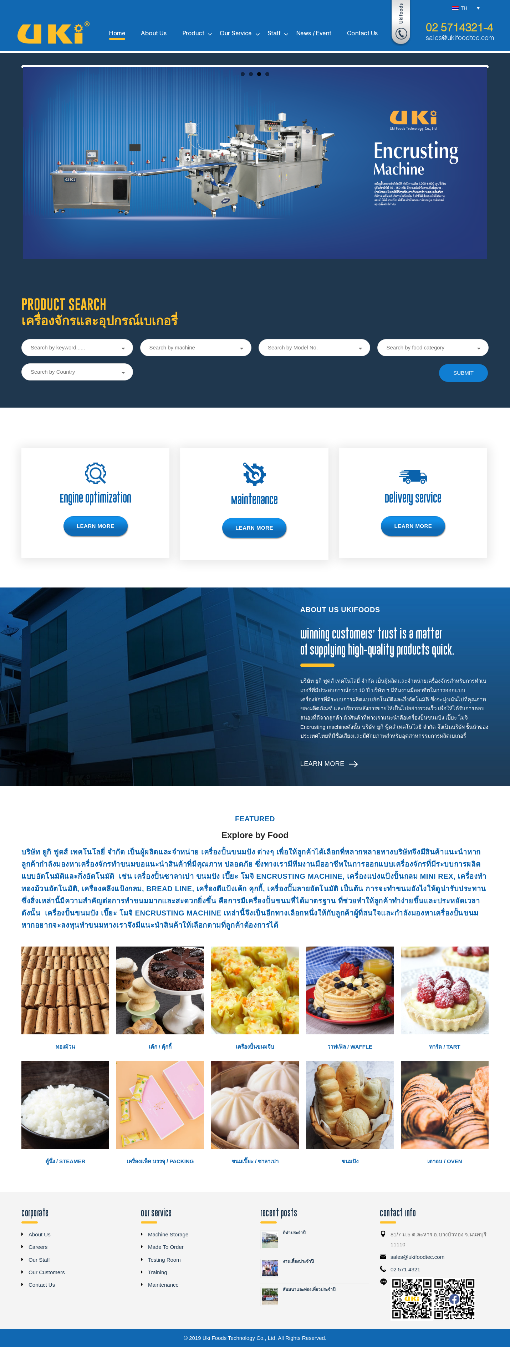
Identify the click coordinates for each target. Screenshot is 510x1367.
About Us (40, 1257)
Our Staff (39, 1282)
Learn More (322, 786)
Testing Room (164, 1282)
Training (157, 1295)
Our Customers (47, 1295)
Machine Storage (168, 1257)
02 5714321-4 (459, 29)
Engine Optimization (95, 521)
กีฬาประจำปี (294, 1255)
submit (463, 396)
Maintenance (163, 1308)
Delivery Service (413, 521)
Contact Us (42, 1308)
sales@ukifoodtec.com (460, 38)
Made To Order (166, 1270)
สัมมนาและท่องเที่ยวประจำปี (309, 1312)
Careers (38, 1270)
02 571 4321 (405, 1292)
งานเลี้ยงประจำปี (298, 1284)
